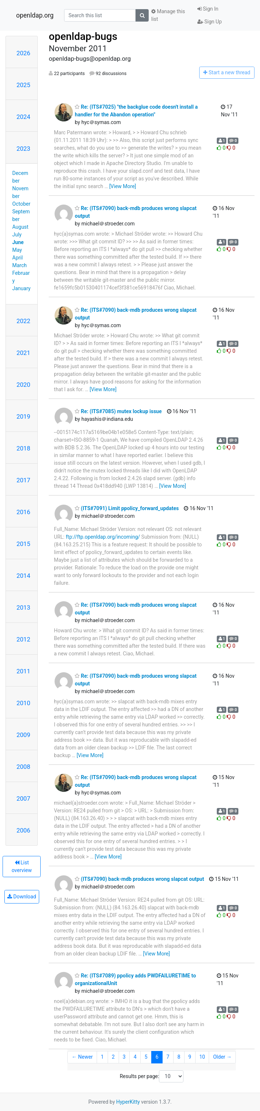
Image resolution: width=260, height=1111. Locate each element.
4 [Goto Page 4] (135, 1057)
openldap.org (34, 15)
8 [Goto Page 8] (178, 1057)
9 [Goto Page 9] (189, 1057)
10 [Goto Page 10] (202, 1057)
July (17, 234)
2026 (23, 53)
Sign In (208, 9)
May (17, 250)
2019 (23, 416)
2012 (23, 639)
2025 (23, 85)
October (21, 204)
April (17, 258)
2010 (23, 703)
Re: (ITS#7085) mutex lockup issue (118, 411)
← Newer (82, 1057)
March (19, 265)
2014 (23, 575)
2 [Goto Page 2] (113, 1057)
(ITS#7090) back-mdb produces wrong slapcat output (139, 879)
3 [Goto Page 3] (124, 1057)
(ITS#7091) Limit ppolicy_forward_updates (127, 508)
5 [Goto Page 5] (146, 1057)
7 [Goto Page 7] (168, 1057)
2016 (23, 512)
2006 (23, 830)
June (18, 242)
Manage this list (168, 15)
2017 (23, 480)
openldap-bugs (83, 36)
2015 (23, 543)
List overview (22, 866)
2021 (23, 352)
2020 (23, 384)
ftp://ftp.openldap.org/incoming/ (103, 537)
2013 (23, 607)
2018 (23, 448)
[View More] (122, 186)
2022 (23, 321)
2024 (23, 116)
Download (21, 896)
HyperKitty (128, 1102)
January (21, 288)
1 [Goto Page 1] (102, 1057)
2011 (23, 671)
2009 (23, 734)
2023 (23, 148)
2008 (23, 766)
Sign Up (209, 22)
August (20, 227)
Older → (222, 1057)
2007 (23, 798)
